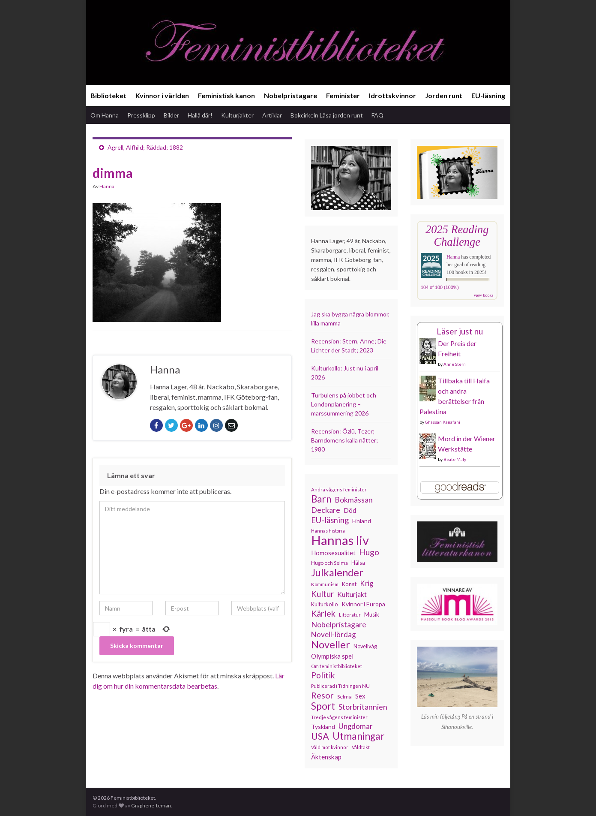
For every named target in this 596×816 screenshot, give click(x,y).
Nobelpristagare (290, 95)
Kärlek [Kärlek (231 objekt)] (323, 613)
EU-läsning (488, 95)
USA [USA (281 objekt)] (320, 736)
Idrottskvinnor (392, 95)
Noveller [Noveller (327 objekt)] (330, 644)
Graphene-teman (151, 805)
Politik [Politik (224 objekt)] (323, 675)
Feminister (343, 95)
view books (484, 295)
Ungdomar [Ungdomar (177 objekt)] (355, 726)
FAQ (377, 115)
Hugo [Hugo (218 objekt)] (369, 552)
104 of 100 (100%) (440, 287)
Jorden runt (443, 95)
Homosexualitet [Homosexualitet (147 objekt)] (333, 553)
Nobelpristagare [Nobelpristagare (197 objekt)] (338, 624)
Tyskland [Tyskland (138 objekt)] (323, 726)
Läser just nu (460, 331)
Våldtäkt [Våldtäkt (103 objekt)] (361, 747)
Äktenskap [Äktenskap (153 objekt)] (326, 757)
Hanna (106, 186)
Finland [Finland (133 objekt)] (361, 520)
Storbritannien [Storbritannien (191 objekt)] (362, 706)
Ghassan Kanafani (442, 422)
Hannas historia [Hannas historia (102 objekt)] (328, 530)
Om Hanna (104, 115)
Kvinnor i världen (162, 95)
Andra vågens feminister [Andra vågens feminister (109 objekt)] (339, 489)
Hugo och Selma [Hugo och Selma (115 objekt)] (329, 563)
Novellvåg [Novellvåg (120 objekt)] (365, 646)
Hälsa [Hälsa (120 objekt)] (358, 563)
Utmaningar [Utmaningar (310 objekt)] (358, 736)
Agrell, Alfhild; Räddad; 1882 (145, 147)
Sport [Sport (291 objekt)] (323, 706)
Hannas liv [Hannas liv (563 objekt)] (340, 540)
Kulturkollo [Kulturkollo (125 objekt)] (324, 604)
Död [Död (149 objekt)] (350, 510)
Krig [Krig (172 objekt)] (366, 583)
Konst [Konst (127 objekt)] (349, 584)
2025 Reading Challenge (456, 235)
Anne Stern (454, 364)
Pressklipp (141, 115)
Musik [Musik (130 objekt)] (371, 614)
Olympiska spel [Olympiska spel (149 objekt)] (332, 656)
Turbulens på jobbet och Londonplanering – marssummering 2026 (343, 404)
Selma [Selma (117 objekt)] (344, 696)
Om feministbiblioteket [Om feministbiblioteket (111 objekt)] (336, 666)
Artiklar (272, 115)
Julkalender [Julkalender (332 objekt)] (337, 572)
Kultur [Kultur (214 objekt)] (322, 594)
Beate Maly (454, 459)
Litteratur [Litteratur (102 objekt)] (350, 614)
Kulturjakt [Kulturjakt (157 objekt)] (352, 594)
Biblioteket (108, 95)
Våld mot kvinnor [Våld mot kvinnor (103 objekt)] (329, 747)
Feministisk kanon (226, 95)
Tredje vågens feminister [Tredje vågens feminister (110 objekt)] (339, 717)
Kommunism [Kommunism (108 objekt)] (324, 584)
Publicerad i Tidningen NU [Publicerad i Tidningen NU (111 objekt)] (340, 686)
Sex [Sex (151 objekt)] (360, 696)
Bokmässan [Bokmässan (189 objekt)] (354, 499)
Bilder (171, 115)
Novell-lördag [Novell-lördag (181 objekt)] (333, 634)
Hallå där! (200, 115)
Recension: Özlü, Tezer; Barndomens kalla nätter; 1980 (344, 440)
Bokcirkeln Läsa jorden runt (327, 115)
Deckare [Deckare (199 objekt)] (325, 510)
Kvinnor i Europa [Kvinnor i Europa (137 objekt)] (363, 604)
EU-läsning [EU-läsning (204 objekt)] (330, 520)
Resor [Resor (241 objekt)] (322, 695)
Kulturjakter (237, 115)
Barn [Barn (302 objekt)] (321, 499)
